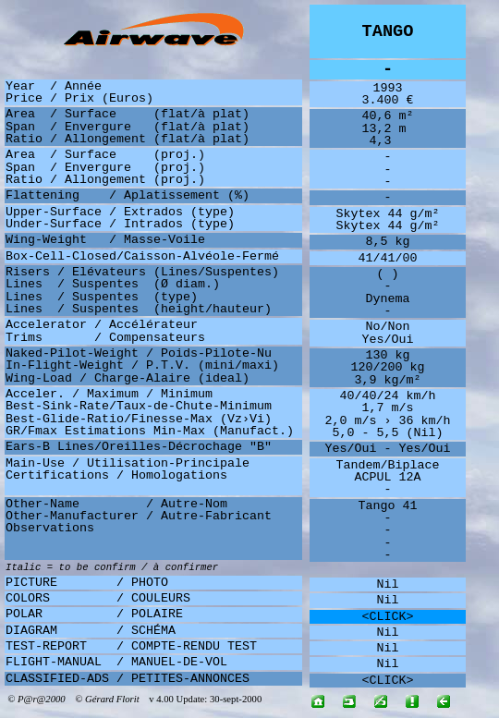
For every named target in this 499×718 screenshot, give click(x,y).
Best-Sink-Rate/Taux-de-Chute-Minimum (139, 406)
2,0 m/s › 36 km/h (388, 421)
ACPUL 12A (388, 477)
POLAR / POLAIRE (94, 614)
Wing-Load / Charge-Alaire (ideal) (128, 378)
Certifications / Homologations (116, 475)
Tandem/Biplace (388, 465)
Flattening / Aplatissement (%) (128, 195)
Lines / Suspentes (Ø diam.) (113, 284)
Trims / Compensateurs (105, 338)
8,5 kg (388, 242)
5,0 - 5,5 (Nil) (388, 433)
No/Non (388, 327)
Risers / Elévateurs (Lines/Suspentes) (142, 272)
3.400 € (388, 100)
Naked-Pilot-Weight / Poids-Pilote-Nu (139, 353)
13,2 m (388, 129)
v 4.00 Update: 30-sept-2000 (201, 699)
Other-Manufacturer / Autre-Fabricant (139, 516)
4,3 (388, 141)
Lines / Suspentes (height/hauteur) (139, 309)
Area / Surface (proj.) (105, 155)
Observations (50, 528)
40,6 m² (388, 116)
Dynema (388, 299)
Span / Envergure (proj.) (105, 168)
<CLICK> (388, 617)
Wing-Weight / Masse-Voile (105, 240)
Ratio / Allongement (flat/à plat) (128, 139)
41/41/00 (388, 258)
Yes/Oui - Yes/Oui (388, 449)
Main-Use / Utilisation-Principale (128, 463)
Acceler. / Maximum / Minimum (109, 394)
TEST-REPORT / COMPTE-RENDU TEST (131, 646)
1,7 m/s (388, 408)
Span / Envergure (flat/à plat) (128, 127)
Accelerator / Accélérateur (102, 325)
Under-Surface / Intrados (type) (120, 224)
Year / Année (54, 86)
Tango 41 (388, 506)
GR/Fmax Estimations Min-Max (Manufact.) (150, 431)
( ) (388, 274)
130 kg (388, 355)
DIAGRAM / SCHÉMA (91, 631)
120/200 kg (388, 367)
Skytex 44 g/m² (388, 214)
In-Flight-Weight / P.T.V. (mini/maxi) (142, 365)
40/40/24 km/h (388, 396)
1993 (388, 88)
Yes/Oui (388, 340)
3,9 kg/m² (388, 380)
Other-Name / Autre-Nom (116, 504)
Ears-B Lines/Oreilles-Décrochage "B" (139, 447)
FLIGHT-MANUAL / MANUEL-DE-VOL (116, 662)
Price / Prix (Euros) (79, 98)
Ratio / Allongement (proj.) (105, 180)
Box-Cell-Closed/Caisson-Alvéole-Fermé (142, 256)
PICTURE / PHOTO (87, 583)
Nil (388, 584)
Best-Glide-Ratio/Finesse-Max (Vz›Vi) (139, 419)
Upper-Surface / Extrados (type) (120, 212)
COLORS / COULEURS (98, 598)
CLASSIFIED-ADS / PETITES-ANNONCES (128, 679)
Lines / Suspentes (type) (102, 297)
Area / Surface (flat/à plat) (128, 114)
